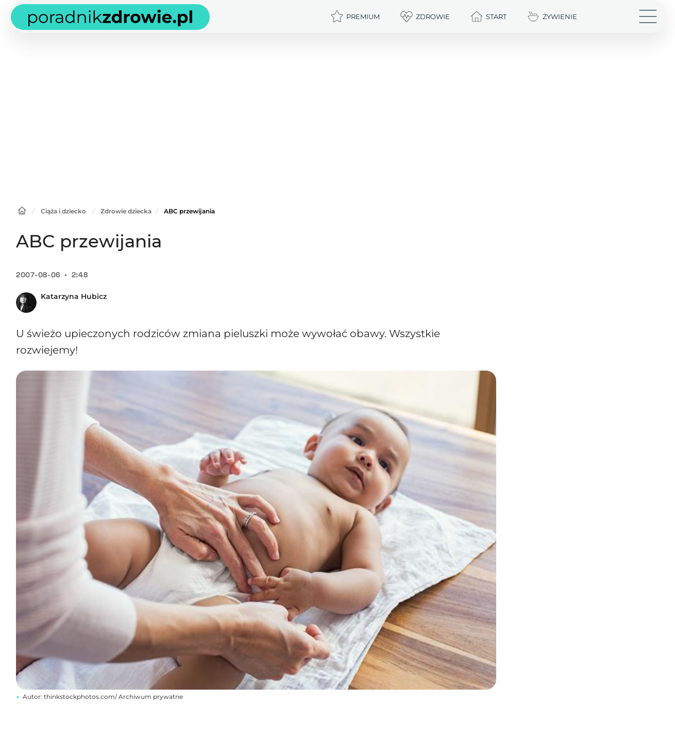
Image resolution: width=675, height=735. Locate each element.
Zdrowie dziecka (125, 211)
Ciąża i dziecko (63, 211)
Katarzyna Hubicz (74, 296)
